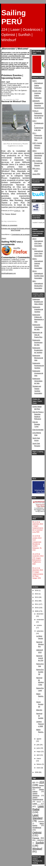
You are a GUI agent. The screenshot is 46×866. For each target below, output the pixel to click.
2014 (37, 594)
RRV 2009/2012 (38, 840)
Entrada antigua (24, 228)
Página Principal (15, 229)
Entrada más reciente (8, 228)
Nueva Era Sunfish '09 (40, 672)
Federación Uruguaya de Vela (37, 373)
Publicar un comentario (9, 225)
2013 (37, 597)
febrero (39, 764)
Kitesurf (39, 801)
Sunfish (40, 842)
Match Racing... (40, 696)
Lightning (41, 821)
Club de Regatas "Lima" (36, 424)
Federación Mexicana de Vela (37, 358)
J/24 (41, 782)
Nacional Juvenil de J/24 (39, 658)
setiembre (40, 631)
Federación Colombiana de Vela (37, 327)
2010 (37, 608)
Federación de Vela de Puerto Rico (37, 335)
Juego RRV (36, 174)
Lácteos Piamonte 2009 (40, 724)
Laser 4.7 (38, 803)
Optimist (36, 832)
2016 (37, 590)
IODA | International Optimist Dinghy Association (37, 263)
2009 (37, 611)
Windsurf (13, 214)
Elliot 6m (39, 710)
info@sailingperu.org (8, 273)
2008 (37, 772)
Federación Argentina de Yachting (37, 309)
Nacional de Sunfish (39, 716)
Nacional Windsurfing (40, 644)
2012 (37, 601)
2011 (37, 604)
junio (38, 748)
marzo (39, 758)
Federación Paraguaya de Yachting (38, 365)
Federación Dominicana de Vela (37, 342)
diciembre (40, 614)
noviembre (40, 619)
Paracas (7, 214)
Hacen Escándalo (39, 704)
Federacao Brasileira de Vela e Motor (37, 302)
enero (39, 768)
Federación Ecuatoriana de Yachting (37, 350)
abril (38, 755)
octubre (39, 625)
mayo (39, 751)
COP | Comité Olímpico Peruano (37, 145)
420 (33, 782)
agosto (39, 739)
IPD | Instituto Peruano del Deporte (37, 163)
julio (38, 745)
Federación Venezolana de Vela (37, 381)
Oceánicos (36, 827)
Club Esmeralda (37, 430)
